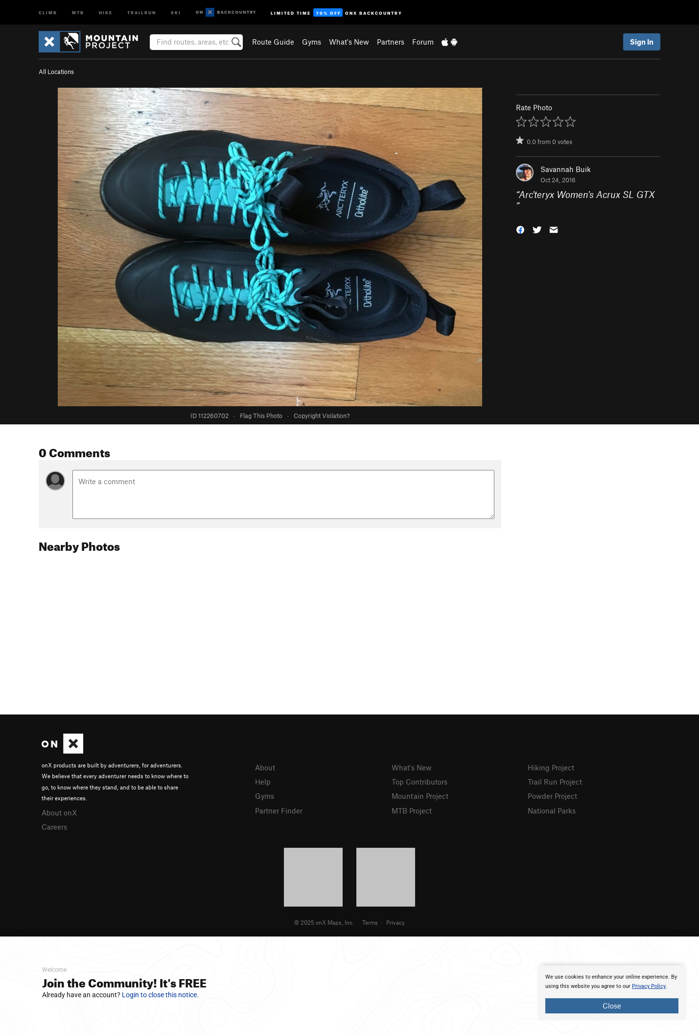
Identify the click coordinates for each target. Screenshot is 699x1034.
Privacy (395, 922)
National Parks (552, 810)
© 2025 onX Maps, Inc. (324, 922)
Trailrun (141, 12)
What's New (349, 41)
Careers (54, 826)
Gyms (311, 41)
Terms (370, 922)
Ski (176, 12)
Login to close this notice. (160, 995)
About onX (59, 812)
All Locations (56, 71)
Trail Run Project (555, 781)
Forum (423, 41)
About (265, 767)
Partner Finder (279, 810)
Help (263, 781)
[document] (611, 992)
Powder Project (552, 795)
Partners (390, 41)
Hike (106, 12)
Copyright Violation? (322, 415)
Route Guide (273, 41)
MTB (78, 12)
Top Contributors (419, 781)
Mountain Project (420, 795)
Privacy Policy (649, 986)
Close (612, 1005)
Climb (48, 12)
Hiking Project (551, 767)
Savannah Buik (565, 169)
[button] (520, 228)
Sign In (641, 41)
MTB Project (412, 810)
